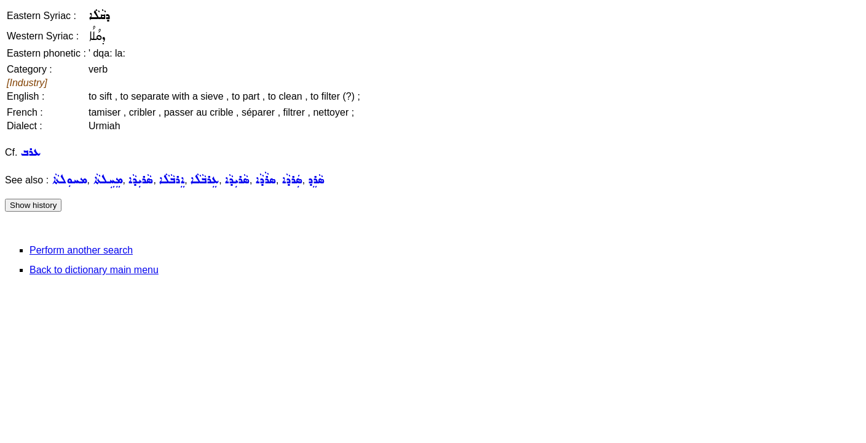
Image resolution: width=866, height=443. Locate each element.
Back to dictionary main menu (94, 270)
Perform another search (81, 250)
